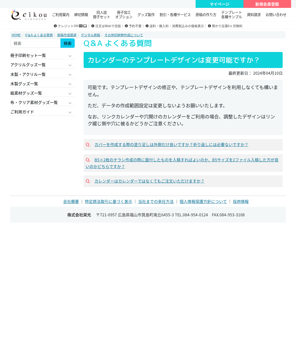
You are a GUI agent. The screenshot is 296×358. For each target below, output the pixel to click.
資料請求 (254, 14)
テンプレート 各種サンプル (231, 14)
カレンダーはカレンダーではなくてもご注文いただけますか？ (149, 181)
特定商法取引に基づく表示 (108, 201)
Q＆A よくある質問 (39, 35)
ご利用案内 (60, 14)
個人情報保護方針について (203, 201)
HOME (16, 35)
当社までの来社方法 (156, 201)
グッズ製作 (146, 14)
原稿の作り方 (206, 14)
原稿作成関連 (66, 35)
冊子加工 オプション (123, 14)
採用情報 (241, 201)
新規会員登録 (267, 4)
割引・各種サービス (175, 14)
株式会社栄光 (79, 215)
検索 (68, 43)
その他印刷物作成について (124, 35)
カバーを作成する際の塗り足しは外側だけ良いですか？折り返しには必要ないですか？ (171, 144)
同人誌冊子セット (101, 14)
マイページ (219, 4)
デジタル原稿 (90, 35)
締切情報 (81, 14)
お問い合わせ (276, 14)
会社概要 (71, 201)
